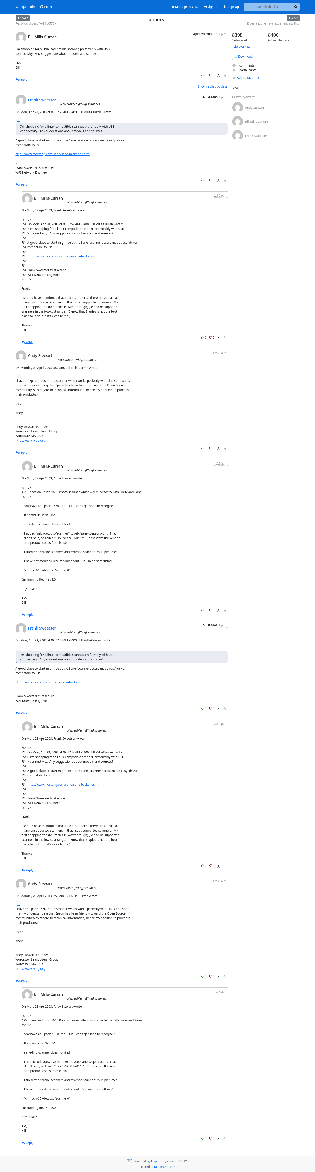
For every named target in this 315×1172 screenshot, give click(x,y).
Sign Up (231, 7)
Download (243, 56)
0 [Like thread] (204, 75)
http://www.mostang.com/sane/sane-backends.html (53, 154)
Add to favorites (246, 78)
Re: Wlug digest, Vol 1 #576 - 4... (38, 23)
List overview (242, 46)
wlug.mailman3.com (34, 6)
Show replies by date (212, 86)
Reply (21, 79)
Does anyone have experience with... (273, 23)
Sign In (210, 7)
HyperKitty (158, 1161)
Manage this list (185, 7)
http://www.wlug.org (30, 440)
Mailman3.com (164, 1167)
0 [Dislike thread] (212, 75)
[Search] (296, 7)
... (18, 120)
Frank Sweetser (42, 99)
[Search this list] (268, 7)
